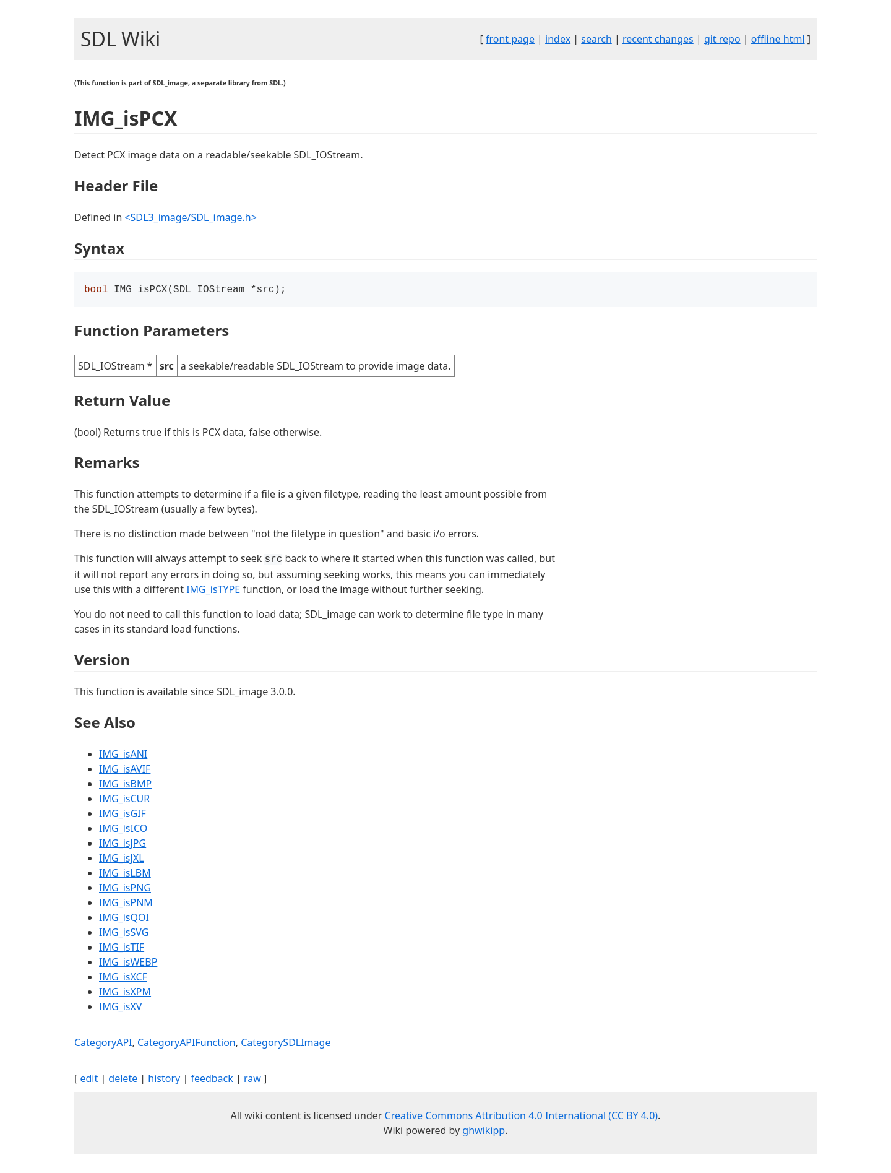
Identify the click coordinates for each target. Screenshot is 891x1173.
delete (122, 1079)
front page (510, 39)
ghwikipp (483, 1131)
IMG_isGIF (122, 814)
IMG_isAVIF (124, 770)
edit (89, 1079)
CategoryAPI (103, 1043)
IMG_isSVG (123, 933)
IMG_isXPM (125, 993)
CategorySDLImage (285, 1043)
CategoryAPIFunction (186, 1043)
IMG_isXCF (123, 978)
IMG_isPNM (126, 904)
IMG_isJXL (121, 859)
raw (252, 1079)
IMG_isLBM (125, 874)
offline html (778, 39)
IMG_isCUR (124, 800)
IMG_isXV (120, 1008)
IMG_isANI (123, 755)
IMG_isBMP (125, 785)
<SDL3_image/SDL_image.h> (190, 217)
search (596, 39)
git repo (722, 39)
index (557, 39)
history (164, 1079)
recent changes (658, 39)
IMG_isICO (123, 829)
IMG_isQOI (124, 918)
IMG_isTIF (121, 948)
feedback (212, 1079)
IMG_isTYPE (213, 590)
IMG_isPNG (125, 889)
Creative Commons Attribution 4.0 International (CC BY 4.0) (521, 1116)
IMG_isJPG (122, 844)
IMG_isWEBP (128, 963)
